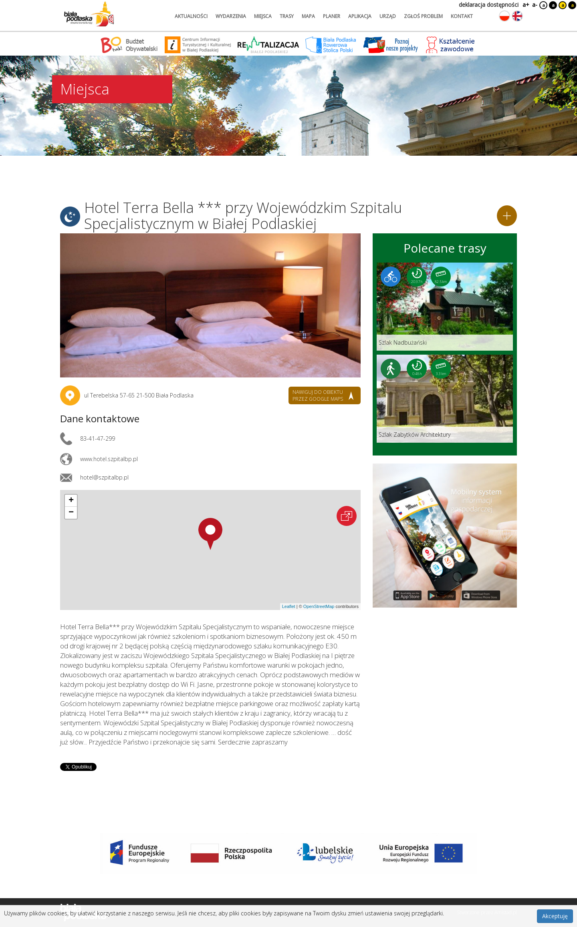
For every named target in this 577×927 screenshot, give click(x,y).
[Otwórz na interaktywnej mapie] (347, 516)
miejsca (263, 16)
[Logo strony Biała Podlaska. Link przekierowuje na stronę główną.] (89, 14)
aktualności (191, 16)
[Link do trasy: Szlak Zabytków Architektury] (445, 399)
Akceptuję (555, 916)
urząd (387, 16)
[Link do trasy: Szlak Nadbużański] (445, 307)
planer (331, 16)
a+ (525, 4)
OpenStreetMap (319, 606)
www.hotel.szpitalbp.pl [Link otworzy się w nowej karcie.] (109, 459)
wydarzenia (231, 16)
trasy (287, 16)
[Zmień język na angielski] (517, 16)
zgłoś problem (423, 16)
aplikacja (359, 16)
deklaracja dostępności (488, 4)
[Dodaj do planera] (507, 215)
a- (534, 4)
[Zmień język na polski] (504, 16)
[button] (210, 534)
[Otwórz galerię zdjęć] (210, 305)
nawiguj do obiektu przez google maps (318, 395)
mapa (308, 16)
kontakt (462, 16)
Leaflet (288, 606)
